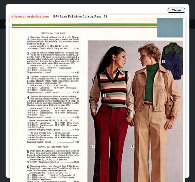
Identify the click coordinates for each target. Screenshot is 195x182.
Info (8, 24)
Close (176, 10)
